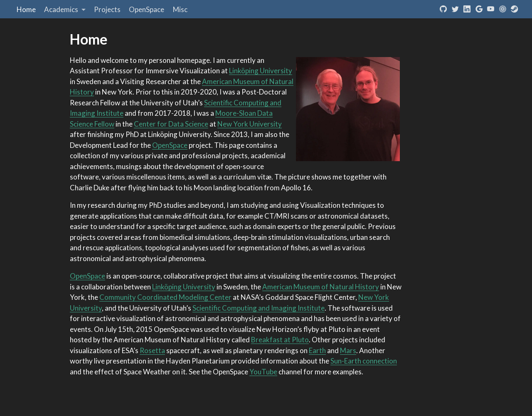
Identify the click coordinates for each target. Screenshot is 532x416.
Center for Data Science (171, 124)
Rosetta (152, 350)
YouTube (263, 371)
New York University (249, 124)
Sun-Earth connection (363, 360)
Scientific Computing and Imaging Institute (258, 308)
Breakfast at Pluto (280, 339)
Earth (317, 350)
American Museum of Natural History (320, 286)
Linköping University (260, 70)
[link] (65, 9)
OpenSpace (169, 145)
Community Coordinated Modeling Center (165, 297)
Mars (348, 350)
